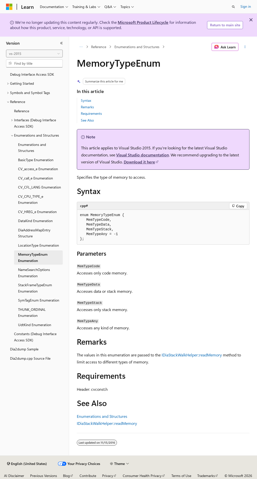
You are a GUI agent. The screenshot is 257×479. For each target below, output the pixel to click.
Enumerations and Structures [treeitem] (32, 147)
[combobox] (34, 54)
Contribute (88, 475)
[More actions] (244, 47)
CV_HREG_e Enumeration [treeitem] (37, 211)
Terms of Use (181, 475)
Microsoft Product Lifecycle (143, 22)
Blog (66, 475)
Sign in (245, 6)
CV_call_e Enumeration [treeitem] (35, 178)
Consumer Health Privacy (142, 475)
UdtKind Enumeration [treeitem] (34, 324)
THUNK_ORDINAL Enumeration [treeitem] (32, 312)
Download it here (139, 161)
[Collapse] (61, 43)
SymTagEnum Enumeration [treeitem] (38, 300)
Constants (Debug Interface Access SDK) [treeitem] (35, 336)
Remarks (87, 107)
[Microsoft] (9, 7)
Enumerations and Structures (136, 46)
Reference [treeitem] (21, 111)
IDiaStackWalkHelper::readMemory (192, 354)
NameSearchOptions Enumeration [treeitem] (34, 272)
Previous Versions (43, 475)
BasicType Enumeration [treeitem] (35, 159)
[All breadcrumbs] (81, 47)
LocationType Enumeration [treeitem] (38, 245)
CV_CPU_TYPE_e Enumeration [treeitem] (30, 199)
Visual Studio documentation (142, 154)
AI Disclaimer (14, 475)
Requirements (91, 113)
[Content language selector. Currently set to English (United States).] (27, 464)
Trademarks (206, 475)
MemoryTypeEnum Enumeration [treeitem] (32, 257)
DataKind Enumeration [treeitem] (35, 220)
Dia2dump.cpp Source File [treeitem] (30, 358)
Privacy (107, 475)
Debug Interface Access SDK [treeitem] (32, 74)
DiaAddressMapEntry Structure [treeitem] (34, 233)
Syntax (86, 100)
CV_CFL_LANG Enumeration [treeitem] (39, 187)
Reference (98, 46)
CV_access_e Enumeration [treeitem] (38, 168)
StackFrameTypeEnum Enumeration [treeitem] (35, 288)
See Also (87, 120)
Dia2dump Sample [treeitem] (24, 349)
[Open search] (233, 6)
